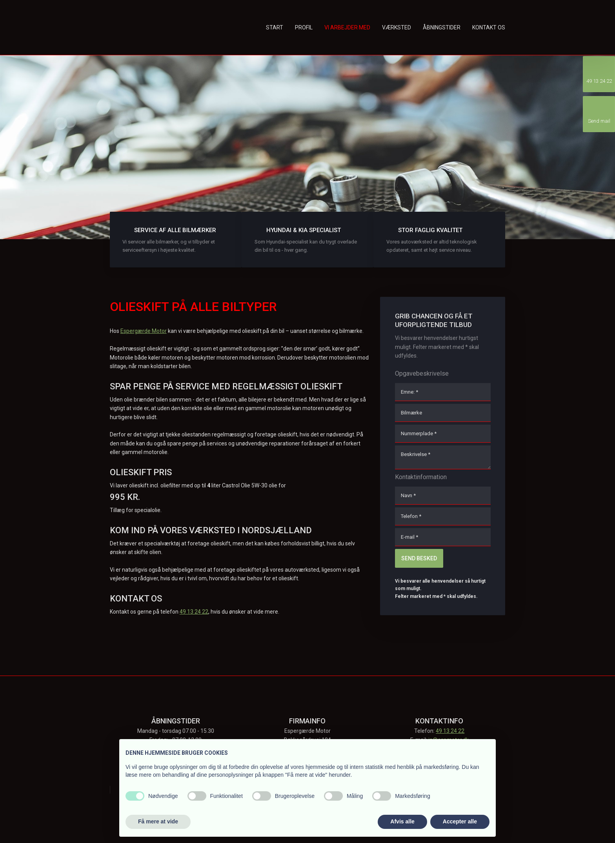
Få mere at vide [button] (158, 821)
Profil (304, 27)
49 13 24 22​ (450, 731)
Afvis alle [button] (402, 821)
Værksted (396, 27)
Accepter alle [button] (460, 821)
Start (274, 27)
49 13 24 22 (194, 612)
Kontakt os (488, 27)
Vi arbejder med (347, 27)
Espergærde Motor (143, 331)
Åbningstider (441, 27)
